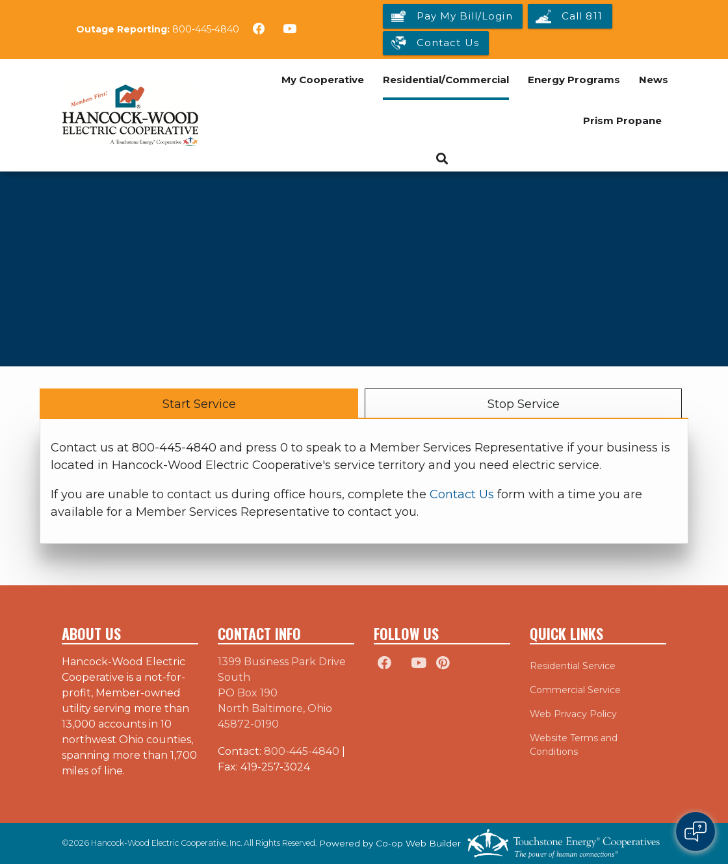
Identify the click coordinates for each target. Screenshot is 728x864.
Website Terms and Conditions (574, 744)
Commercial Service (575, 690)
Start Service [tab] (199, 404)
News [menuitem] (653, 79)
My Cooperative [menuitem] (322, 79)
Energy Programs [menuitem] (574, 79)
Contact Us (462, 494)
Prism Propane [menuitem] (622, 120)
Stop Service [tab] (524, 404)
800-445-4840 (205, 29)
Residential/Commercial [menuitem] (446, 79)
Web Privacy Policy (573, 714)
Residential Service (573, 666)
